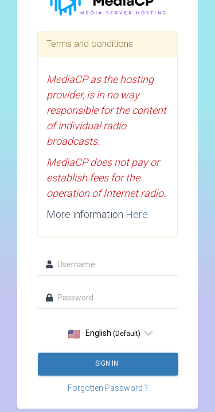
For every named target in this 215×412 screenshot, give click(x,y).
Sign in (107, 364)
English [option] (104, 334)
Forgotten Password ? (108, 388)
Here (137, 215)
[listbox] (107, 333)
